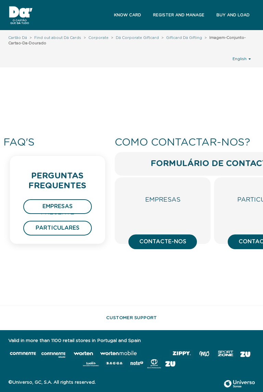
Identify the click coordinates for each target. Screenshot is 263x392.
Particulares (57, 228)
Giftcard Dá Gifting (184, 38)
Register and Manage (178, 15)
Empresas (57, 206)
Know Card (127, 15)
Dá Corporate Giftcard (137, 38)
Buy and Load (233, 15)
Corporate (98, 38)
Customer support (131, 318)
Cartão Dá (17, 38)
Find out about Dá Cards (57, 38)
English (242, 58)
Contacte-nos (162, 241)
